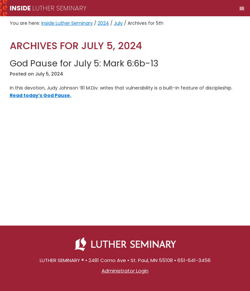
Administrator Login (125, 270)
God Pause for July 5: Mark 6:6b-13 (84, 63)
